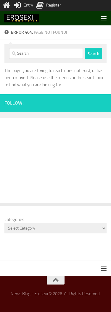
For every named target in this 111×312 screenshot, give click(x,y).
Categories (14, 219)
